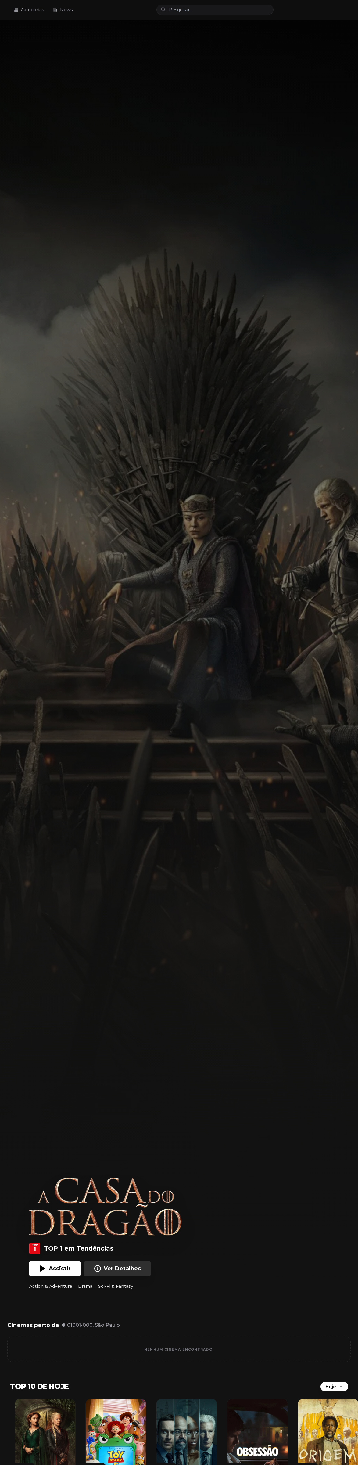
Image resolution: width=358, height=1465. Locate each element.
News (63, 10)
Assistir (55, 1268)
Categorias (28, 10)
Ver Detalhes (117, 1268)
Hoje (334, 1386)
